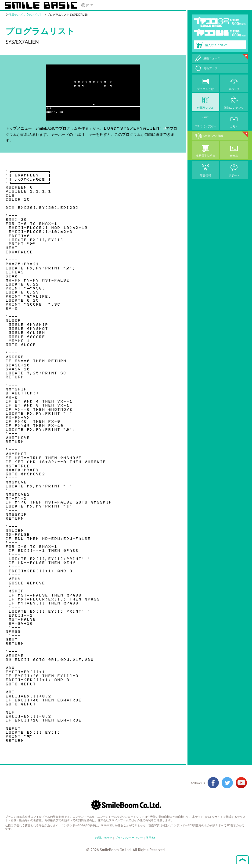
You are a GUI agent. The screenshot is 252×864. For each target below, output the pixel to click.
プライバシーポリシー (129, 838)
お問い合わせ (103, 838)
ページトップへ (242, 859)
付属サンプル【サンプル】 (25, 15)
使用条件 (151, 838)
